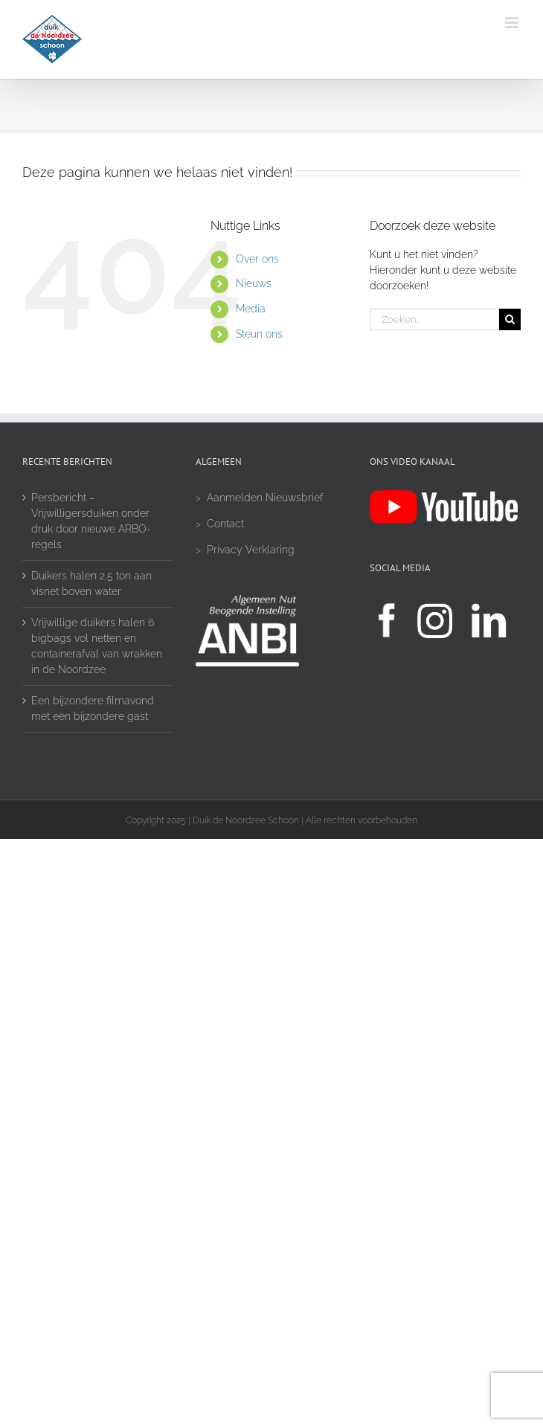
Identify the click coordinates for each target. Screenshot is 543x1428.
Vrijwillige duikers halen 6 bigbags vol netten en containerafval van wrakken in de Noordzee (96, 646)
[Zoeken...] (434, 319)
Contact (225, 524)
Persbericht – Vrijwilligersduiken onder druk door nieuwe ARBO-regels (91, 521)
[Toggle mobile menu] (513, 22)
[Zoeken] (510, 319)
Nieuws (254, 283)
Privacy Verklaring (251, 550)
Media (251, 309)
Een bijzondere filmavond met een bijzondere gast (92, 708)
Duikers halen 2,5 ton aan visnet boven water (91, 583)
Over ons (257, 259)
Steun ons (259, 334)
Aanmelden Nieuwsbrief (265, 498)
